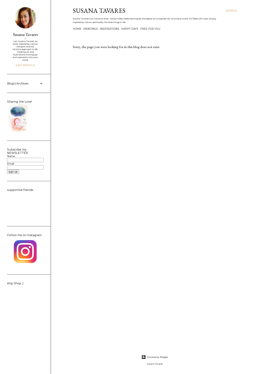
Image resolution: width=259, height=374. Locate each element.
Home (77, 28)
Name (11, 156)
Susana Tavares (99, 10)
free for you (150, 28)
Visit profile (25, 65)
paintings (90, 28)
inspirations (109, 28)
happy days (129, 28)
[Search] (231, 10)
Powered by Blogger (155, 357)
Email (10, 163)
